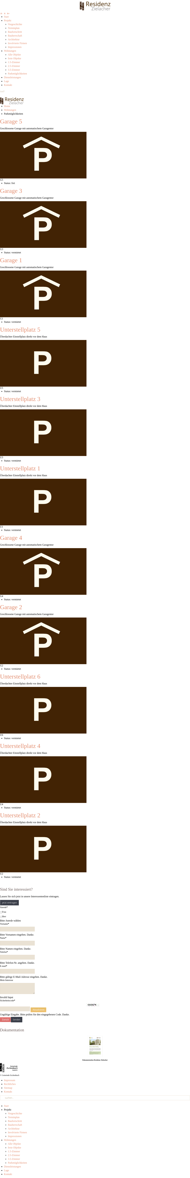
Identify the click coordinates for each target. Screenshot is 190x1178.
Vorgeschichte (15, 24)
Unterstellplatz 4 (20, 746)
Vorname (4, 924)
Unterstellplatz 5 (20, 329)
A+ (8, 13)
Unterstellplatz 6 (20, 676)
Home (7, 106)
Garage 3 (11, 190)
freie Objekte (14, 58)
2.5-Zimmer (14, 66)
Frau (3, 912)
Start (6, 16)
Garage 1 (11, 260)
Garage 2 (11, 607)
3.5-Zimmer (14, 69)
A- (1, 13)
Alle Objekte (14, 54)
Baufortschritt (15, 32)
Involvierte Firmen (17, 43)
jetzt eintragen (9, 902)
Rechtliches (10, 1084)
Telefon (4, 952)
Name (3, 938)
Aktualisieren (38, 1010)
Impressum (9, 1080)
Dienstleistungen (12, 77)
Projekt (7, 20)
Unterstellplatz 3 (20, 399)
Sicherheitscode (7, 1000)
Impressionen (14, 47)
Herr (3, 916)
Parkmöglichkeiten (17, 73)
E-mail (3, 966)
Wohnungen (10, 50)
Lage (6, 81)
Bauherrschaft (15, 35)
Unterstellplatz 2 (20, 815)
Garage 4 (11, 537)
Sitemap (8, 1087)
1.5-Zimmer (14, 62)
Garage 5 (11, 121)
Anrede (4, 907)
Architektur (14, 39)
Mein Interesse (6, 980)
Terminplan (14, 28)
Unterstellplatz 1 (20, 468)
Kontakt (8, 85)
